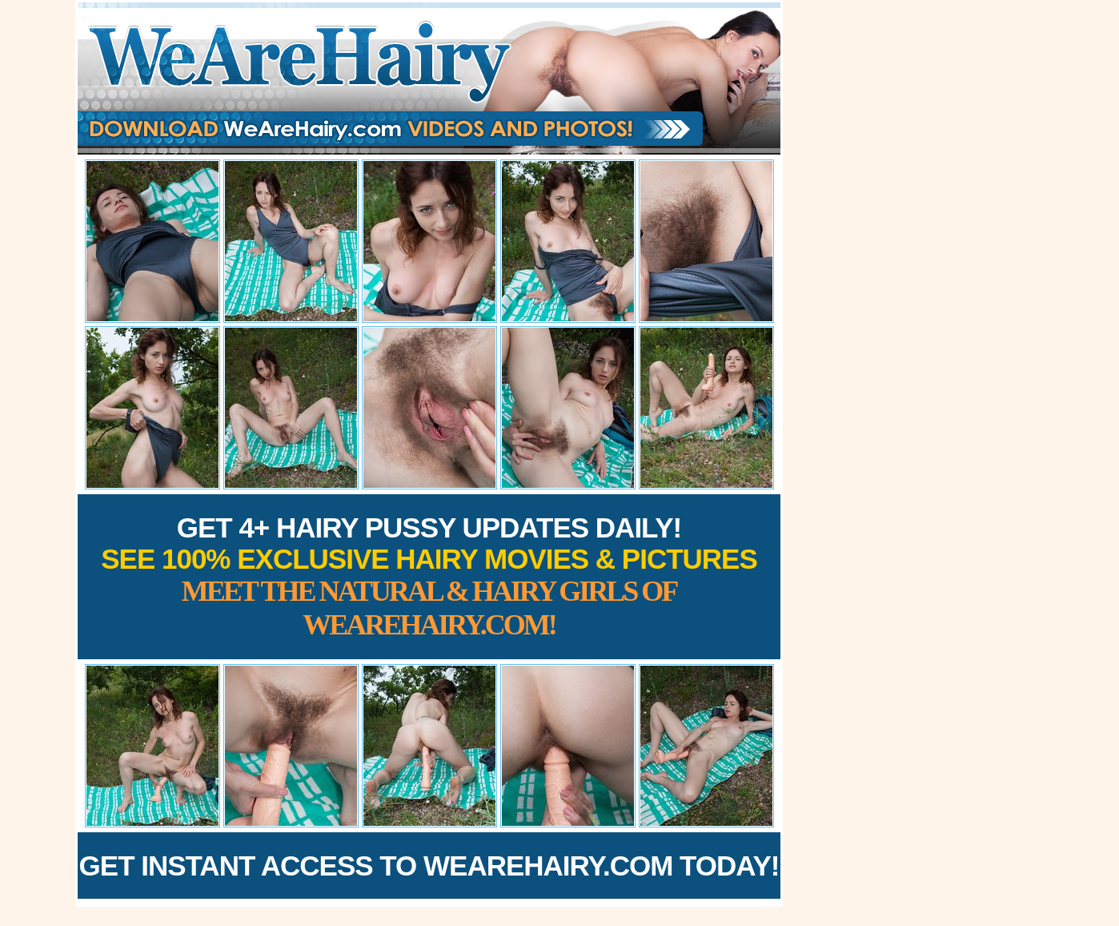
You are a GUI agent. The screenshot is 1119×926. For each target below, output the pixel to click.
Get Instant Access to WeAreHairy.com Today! (429, 865)
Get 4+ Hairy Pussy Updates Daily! (429, 576)
